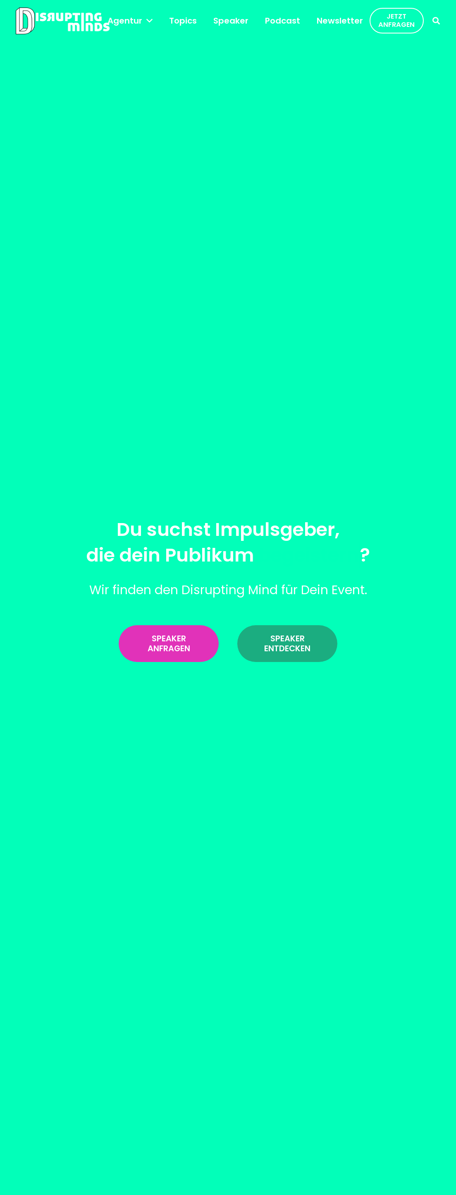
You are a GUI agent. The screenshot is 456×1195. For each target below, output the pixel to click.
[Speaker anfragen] (169, 643)
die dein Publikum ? (228, 555)
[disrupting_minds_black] (63, 20)
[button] (147, 20)
